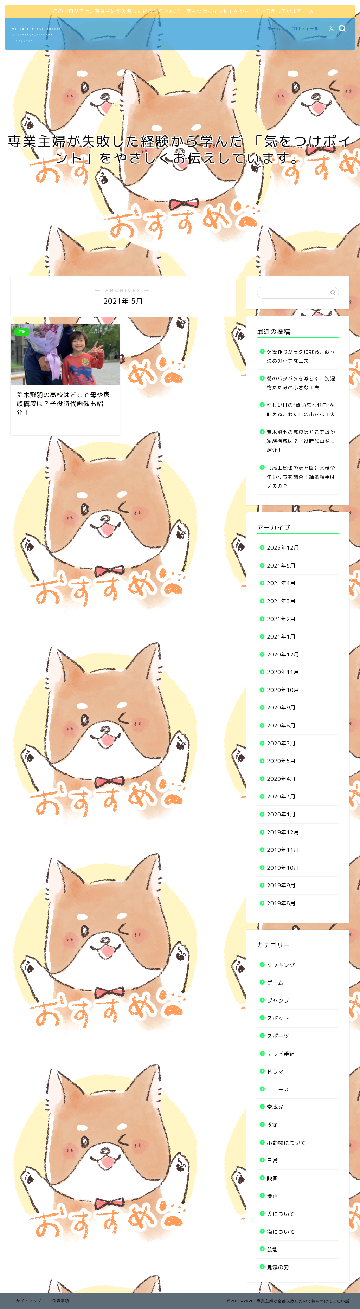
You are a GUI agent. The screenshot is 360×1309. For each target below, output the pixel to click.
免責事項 (60, 1300)
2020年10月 (283, 690)
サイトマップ (28, 1300)
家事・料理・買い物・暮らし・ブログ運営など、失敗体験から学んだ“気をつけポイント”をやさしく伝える (37, 35)
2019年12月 (283, 832)
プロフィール (305, 28)
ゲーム (275, 982)
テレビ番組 (281, 1054)
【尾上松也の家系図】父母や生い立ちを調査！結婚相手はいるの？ (301, 476)
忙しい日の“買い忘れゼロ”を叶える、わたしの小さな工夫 (301, 409)
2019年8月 (281, 903)
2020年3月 (281, 796)
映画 (272, 1178)
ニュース (278, 1089)
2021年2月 (281, 619)
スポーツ (278, 1036)
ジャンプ (278, 1000)
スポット (278, 1018)
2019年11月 (283, 850)
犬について (281, 1214)
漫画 (272, 1196)
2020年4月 (281, 779)
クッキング (281, 965)
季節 (272, 1125)
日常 (272, 1160)
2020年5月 (281, 761)
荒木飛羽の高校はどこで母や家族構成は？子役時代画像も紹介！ (301, 441)
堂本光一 (278, 1107)
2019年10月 (283, 867)
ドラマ (275, 1071)
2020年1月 (281, 814)
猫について (281, 1232)
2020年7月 (281, 743)
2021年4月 (281, 583)
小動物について (286, 1143)
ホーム (274, 28)
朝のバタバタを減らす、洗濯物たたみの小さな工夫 (301, 383)
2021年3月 (281, 601)
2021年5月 (281, 565)
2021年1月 (281, 636)
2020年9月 (281, 707)
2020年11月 (283, 672)
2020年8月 (281, 725)
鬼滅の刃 (278, 1267)
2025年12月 (283, 547)
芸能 (272, 1249)
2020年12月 (283, 654)
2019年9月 (281, 885)
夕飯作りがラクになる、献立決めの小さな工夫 (301, 356)
